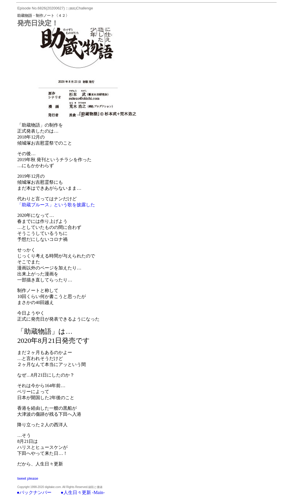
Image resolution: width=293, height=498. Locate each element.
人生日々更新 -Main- (84, 492)
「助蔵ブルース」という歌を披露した (56, 204)
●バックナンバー (34, 492)
